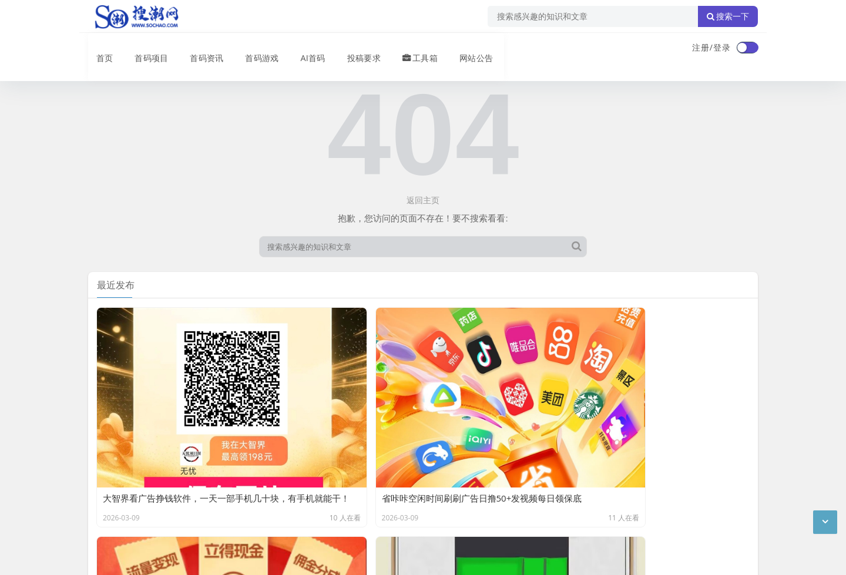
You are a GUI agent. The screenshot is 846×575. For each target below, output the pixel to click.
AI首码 (304, 49)
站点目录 (238, 496)
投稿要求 (355, 49)
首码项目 (143, 49)
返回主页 (423, 200)
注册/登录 (711, 47)
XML (275, 496)
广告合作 (104, 496)
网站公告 (467, 49)
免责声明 (193, 496)
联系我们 (149, 496)
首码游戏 (254, 49)
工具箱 (411, 49)
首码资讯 (198, 49)
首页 (97, 49)
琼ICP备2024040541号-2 (136, 557)
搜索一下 (728, 16)
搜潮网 (164, 527)
